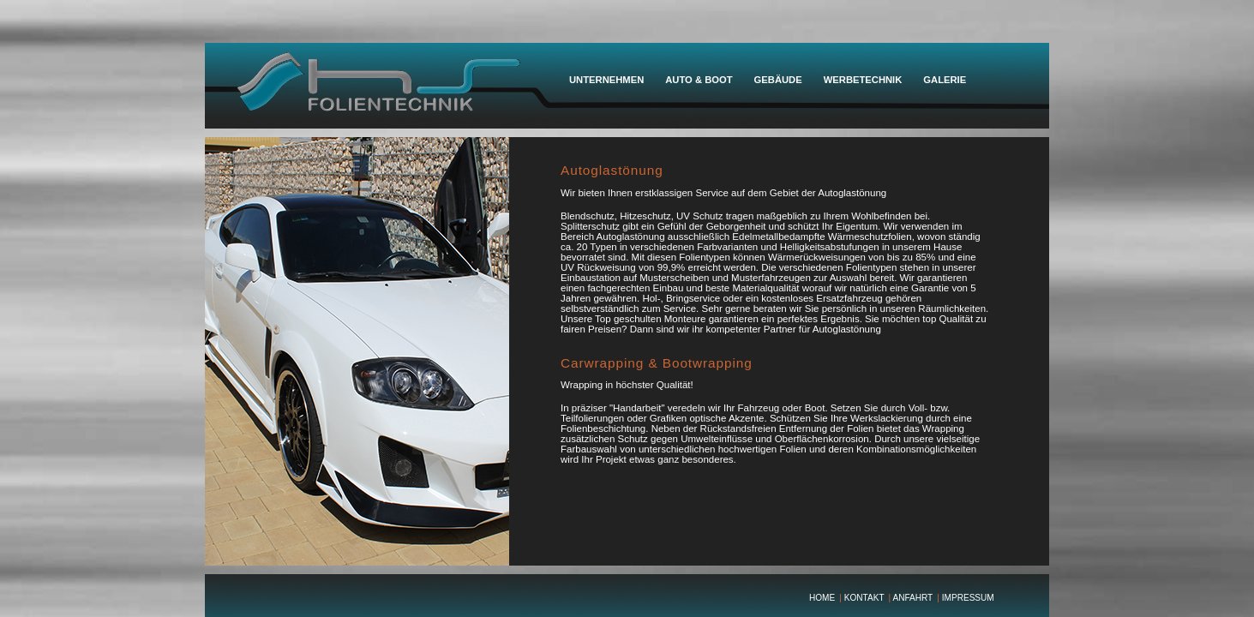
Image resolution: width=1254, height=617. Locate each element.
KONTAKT (864, 597)
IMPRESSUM (968, 597)
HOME (822, 597)
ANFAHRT (912, 597)
